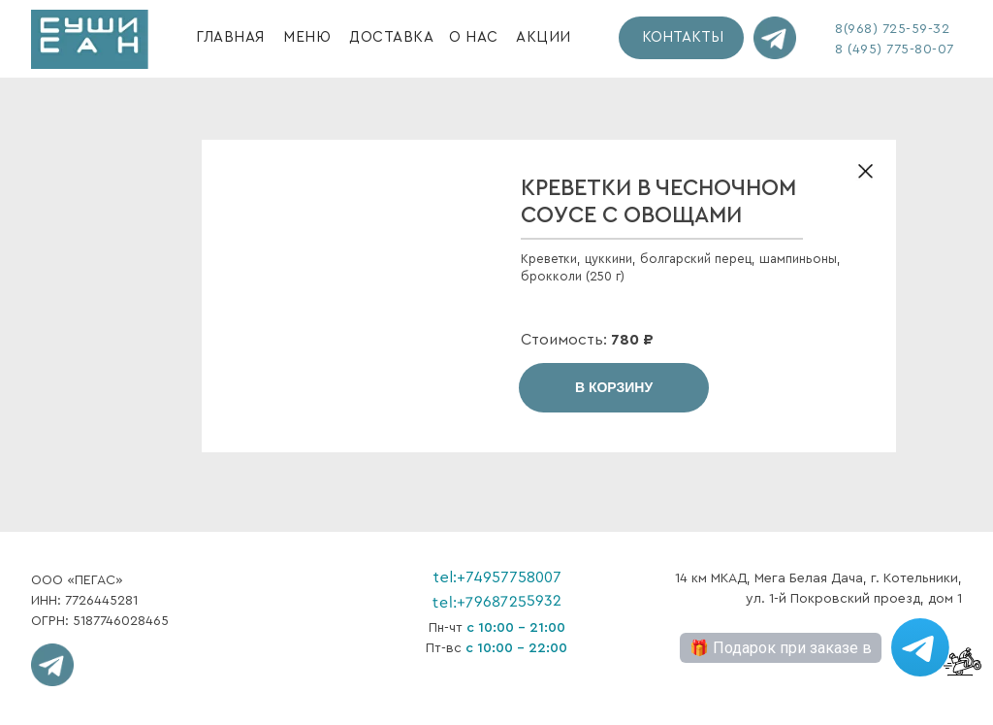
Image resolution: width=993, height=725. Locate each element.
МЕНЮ (307, 37)
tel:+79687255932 (496, 601)
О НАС (473, 37)
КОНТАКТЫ (682, 37)
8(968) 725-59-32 (892, 29)
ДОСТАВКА (391, 37)
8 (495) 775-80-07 (894, 49)
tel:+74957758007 (496, 577)
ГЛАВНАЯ (230, 37)
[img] (89, 39)
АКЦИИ (543, 37)
